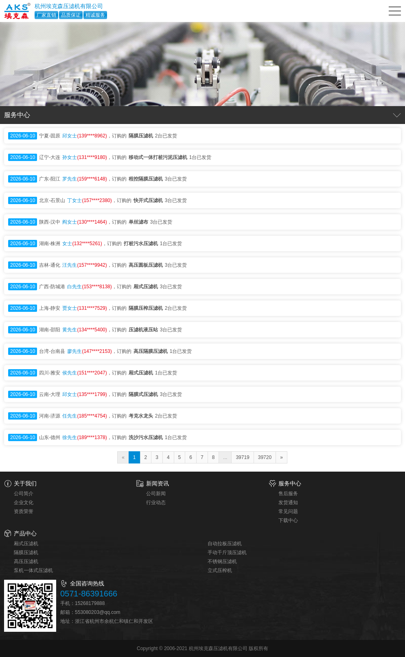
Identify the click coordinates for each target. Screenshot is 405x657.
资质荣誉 (23, 511)
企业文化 (23, 502)
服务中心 (289, 483)
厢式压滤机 (26, 543)
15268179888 (90, 603)
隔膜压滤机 (26, 552)
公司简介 (23, 493)
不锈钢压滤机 (222, 561)
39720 (264, 457)
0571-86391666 (88, 593)
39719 (242, 457)
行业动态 (156, 502)
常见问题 (288, 511)
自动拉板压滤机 (225, 543)
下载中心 (288, 520)
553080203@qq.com (97, 612)
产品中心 (25, 533)
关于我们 (25, 483)
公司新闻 (156, 493)
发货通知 (288, 502)
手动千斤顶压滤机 (227, 552)
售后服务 (288, 493)
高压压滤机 (26, 561)
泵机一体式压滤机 (33, 570)
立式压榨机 (220, 570)
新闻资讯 (157, 483)
